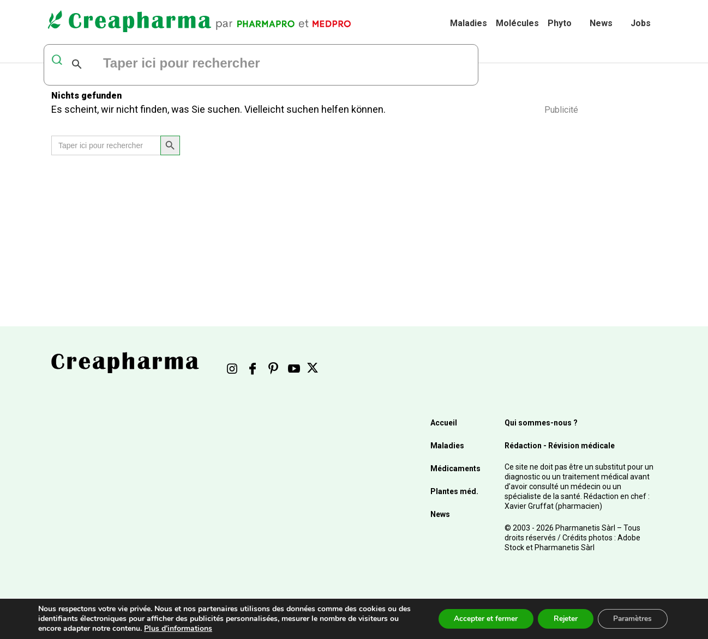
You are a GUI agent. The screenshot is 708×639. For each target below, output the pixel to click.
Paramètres (631, 618)
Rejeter (562, 618)
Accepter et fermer (481, 618)
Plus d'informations (189, 628)
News (601, 23)
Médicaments (455, 468)
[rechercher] (234, 64)
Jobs (641, 23)
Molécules (517, 23)
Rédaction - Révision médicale (560, 445)
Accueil (443, 422)
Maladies (468, 23)
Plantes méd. (454, 491)
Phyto (560, 23)
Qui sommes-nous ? (541, 422)
